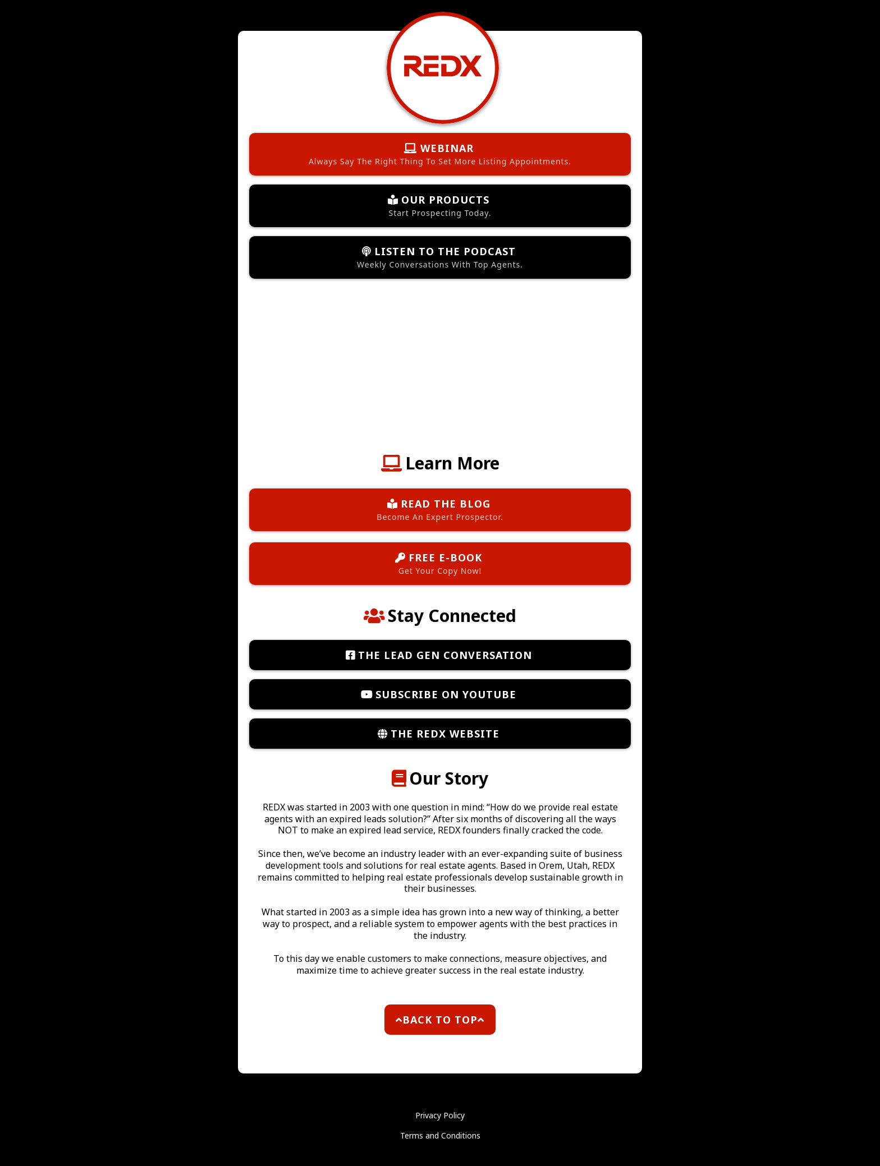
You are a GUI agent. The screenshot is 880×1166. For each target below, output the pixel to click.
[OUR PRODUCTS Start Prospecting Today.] (440, 206)
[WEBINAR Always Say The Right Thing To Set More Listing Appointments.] (440, 154)
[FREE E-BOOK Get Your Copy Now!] (440, 563)
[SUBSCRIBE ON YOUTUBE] (440, 694)
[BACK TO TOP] (440, 1019)
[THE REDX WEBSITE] (440, 733)
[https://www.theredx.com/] (443, 67)
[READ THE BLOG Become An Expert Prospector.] (440, 509)
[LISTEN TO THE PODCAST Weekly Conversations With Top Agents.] (440, 257)
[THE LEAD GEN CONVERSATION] (440, 655)
